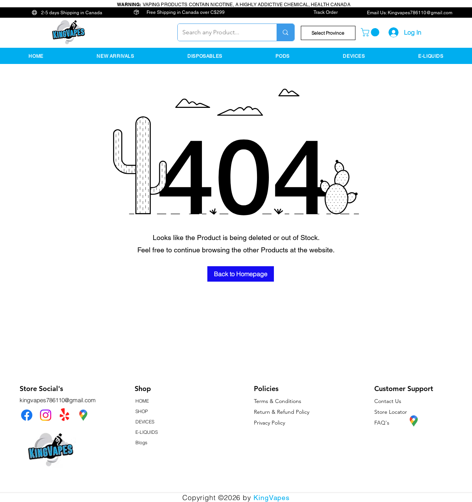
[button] (328, 33)
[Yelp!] (64, 415)
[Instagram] (45, 415)
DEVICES (144, 422)
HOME (142, 401)
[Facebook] (26, 415)
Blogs (141, 442)
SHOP (141, 411)
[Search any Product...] (221, 32)
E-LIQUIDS (146, 432)
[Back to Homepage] (240, 274)
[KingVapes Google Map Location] (83, 415)
